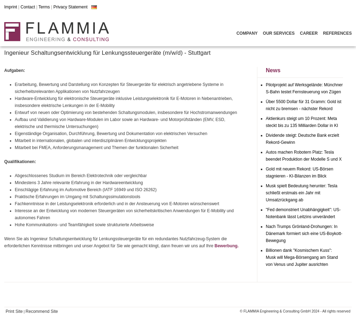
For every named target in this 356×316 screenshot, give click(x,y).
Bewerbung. (227, 245)
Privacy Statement (70, 7)
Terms (44, 7)
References (337, 33)
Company (246, 33)
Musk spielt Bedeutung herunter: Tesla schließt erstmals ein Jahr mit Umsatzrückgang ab (301, 192)
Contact (27, 7)
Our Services (279, 33)
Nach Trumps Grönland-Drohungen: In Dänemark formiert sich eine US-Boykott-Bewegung (304, 233)
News (273, 70)
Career (309, 33)
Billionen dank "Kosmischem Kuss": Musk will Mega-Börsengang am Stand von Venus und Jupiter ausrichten (302, 257)
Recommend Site (42, 311)
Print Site (14, 311)
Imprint (10, 7)
